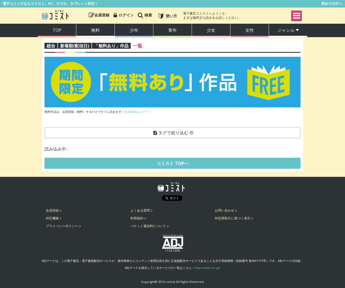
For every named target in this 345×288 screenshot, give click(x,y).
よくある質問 (140, 210)
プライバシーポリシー (62, 226)
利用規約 (136, 218)
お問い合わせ (224, 210)
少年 (134, 30)
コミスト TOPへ (172, 163)
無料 (95, 30)
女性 (249, 30)
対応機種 (52, 218)
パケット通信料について (148, 226)
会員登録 (52, 210)
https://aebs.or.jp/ (207, 268)
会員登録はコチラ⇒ (138, 112)
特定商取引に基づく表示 (232, 218)
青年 (172, 30)
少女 (211, 30)
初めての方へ (331, 3)
